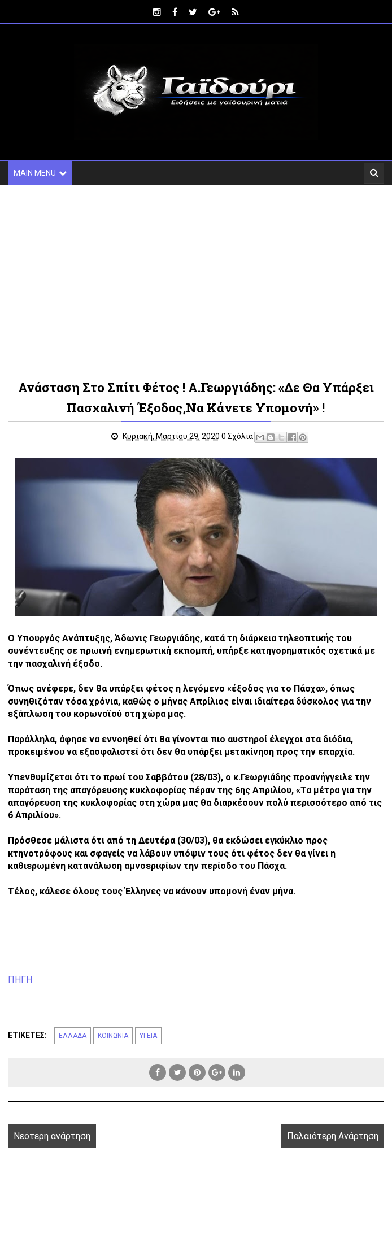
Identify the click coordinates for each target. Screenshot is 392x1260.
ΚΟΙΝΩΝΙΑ (113, 1036)
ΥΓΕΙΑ (148, 1036)
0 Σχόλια (237, 436)
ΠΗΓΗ (20, 979)
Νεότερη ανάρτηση (52, 1136)
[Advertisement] (196, 281)
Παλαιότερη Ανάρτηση (332, 1136)
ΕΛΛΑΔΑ (72, 1036)
